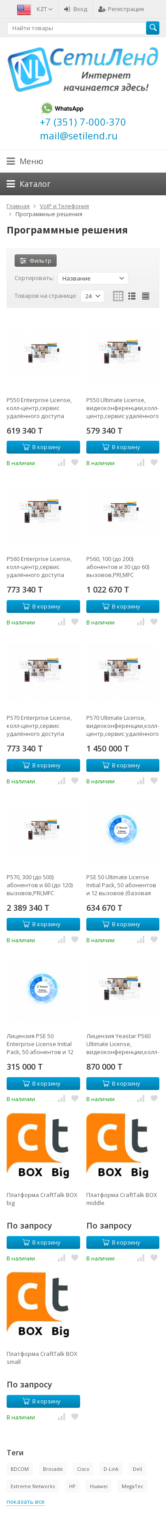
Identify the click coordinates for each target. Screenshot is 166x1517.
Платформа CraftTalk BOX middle (121, 1199)
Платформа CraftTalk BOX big (42, 1199)
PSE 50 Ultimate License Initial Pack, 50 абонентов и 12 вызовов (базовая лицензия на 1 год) (121, 885)
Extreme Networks (33, 1486)
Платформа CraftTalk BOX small (42, 1358)
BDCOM (20, 1469)
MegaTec (132, 1486)
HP (72, 1486)
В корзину (42, 447)
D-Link (111, 1469)
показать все (26, 1501)
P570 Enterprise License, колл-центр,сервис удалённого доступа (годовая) (39, 726)
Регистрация (121, 9)
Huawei (99, 1486)
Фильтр (35, 261)
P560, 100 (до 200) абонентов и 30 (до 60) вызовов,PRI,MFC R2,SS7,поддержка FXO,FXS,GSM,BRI (117, 567)
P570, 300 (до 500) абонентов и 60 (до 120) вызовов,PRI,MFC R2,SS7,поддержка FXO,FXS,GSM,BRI (40, 885)
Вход (75, 9)
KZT (45, 9)
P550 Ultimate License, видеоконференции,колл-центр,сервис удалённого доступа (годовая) (122, 408)
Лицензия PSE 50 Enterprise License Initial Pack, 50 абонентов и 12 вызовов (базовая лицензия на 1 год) (40, 1044)
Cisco (83, 1469)
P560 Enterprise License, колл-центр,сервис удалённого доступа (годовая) (39, 567)
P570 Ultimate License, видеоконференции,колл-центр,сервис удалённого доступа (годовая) (122, 726)
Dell (137, 1469)
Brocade (53, 1469)
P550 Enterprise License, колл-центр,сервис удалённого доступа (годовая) (39, 408)
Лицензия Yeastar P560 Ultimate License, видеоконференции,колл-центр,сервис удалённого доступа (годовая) (122, 1044)
